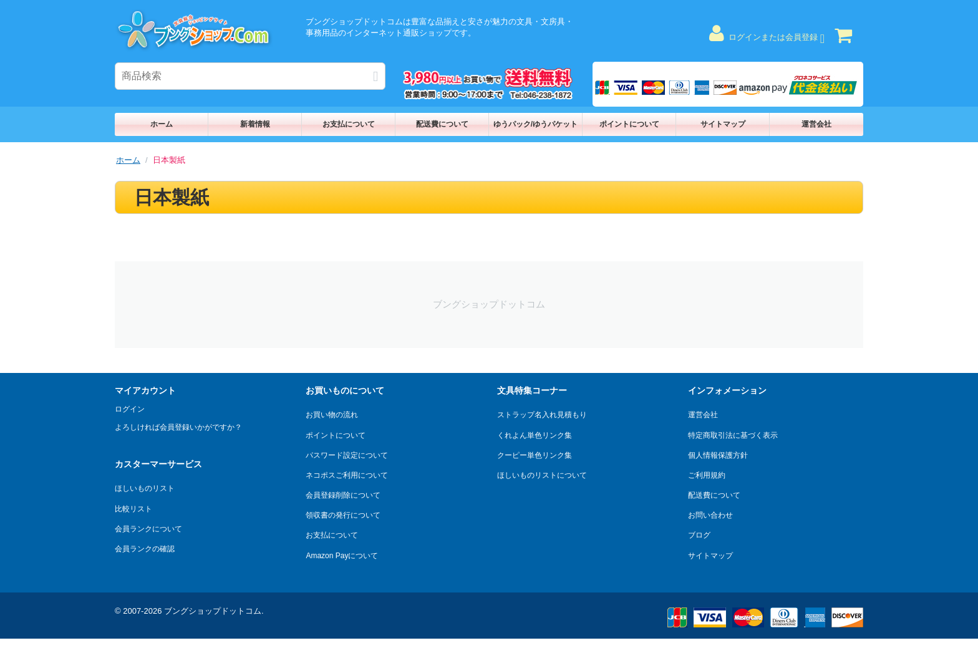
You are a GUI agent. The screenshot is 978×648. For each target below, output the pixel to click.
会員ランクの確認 (145, 548)
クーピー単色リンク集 (534, 455)
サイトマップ (722, 124)
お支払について (348, 124)
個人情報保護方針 (718, 455)
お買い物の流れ (332, 414)
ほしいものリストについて (542, 475)
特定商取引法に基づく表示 (733, 435)
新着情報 (255, 124)
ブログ (699, 535)
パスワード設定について (347, 455)
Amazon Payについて (342, 555)
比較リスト (133, 509)
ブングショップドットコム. (214, 611)
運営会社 (816, 124)
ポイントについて (629, 124)
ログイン (130, 409)
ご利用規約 (706, 475)
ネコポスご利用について (347, 475)
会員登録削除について (343, 495)
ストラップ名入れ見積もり (542, 414)
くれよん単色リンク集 (534, 435)
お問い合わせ (710, 515)
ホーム (161, 124)
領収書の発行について (343, 515)
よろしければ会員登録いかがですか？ (178, 427)
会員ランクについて (148, 529)
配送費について (442, 124)
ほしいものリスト (145, 488)
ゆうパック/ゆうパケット (535, 124)
